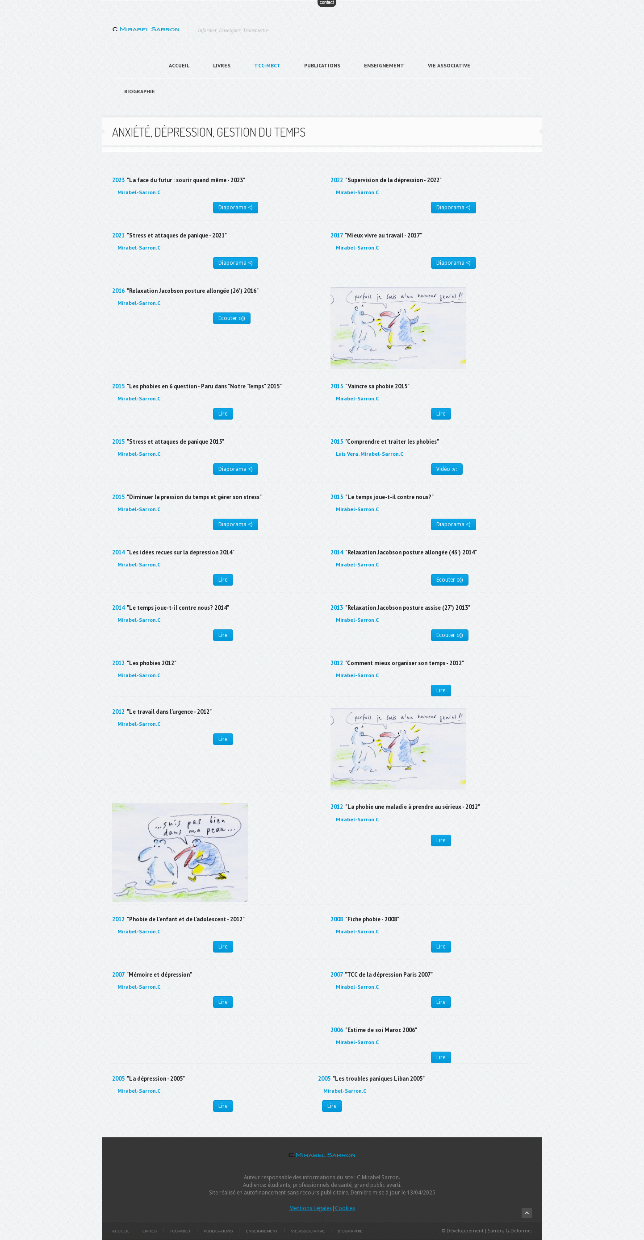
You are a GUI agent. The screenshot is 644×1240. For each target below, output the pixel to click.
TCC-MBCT (267, 65)
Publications (322, 65)
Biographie (139, 91)
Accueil (179, 65)
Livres (221, 65)
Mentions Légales (310, 1208)
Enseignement (384, 65)
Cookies (345, 1208)
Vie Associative (449, 65)
